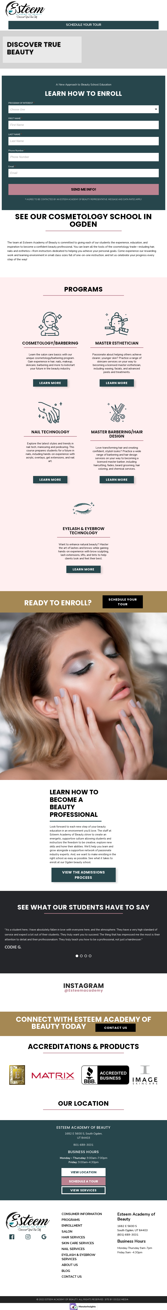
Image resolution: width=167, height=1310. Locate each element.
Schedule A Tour (83, 1181)
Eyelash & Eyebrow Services (78, 1257)
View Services (83, 1190)
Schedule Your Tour (83, 25)
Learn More (50, 383)
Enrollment (72, 1225)
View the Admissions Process (83, 875)
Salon (67, 1231)
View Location (83, 1172)
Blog (66, 1271)
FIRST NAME (15, 118)
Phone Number (16, 150)
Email (12, 166)
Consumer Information (82, 1214)
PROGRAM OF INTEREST (21, 103)
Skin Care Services (78, 1243)
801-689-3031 (83, 1145)
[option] (83, 935)
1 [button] (77, 956)
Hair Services (73, 1237)
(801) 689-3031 (127, 1235)
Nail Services (73, 1249)
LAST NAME (15, 134)
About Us (70, 1265)
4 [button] (90, 956)
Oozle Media (120, 1300)
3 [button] (85, 956)
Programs (71, 1220)
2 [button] (81, 956)
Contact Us (115, 1027)
